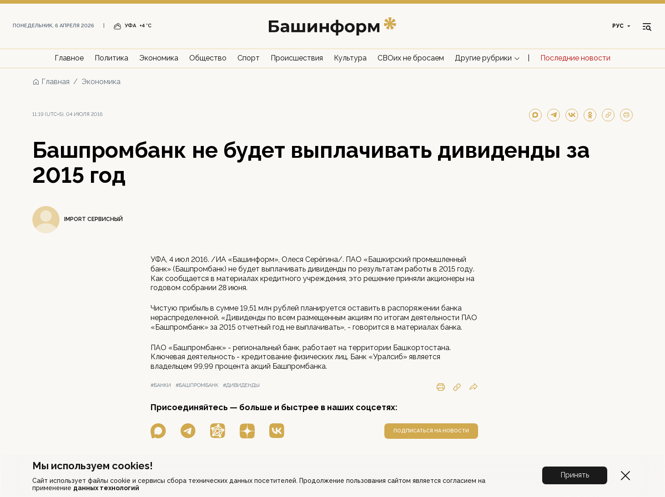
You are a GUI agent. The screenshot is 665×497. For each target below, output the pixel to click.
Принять (574, 475)
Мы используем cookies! (92, 466)
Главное (69, 58)
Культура (350, 58)
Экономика (158, 58)
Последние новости (575, 58)
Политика (111, 58)
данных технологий (106, 488)
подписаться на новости (431, 431)
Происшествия (297, 58)
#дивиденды (241, 385)
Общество (208, 58)
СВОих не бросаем (411, 58)
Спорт (248, 58)
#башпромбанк (197, 385)
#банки (161, 385)
